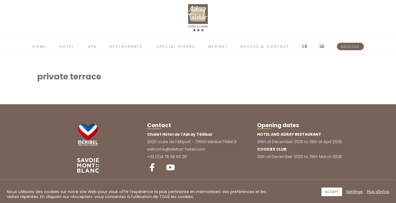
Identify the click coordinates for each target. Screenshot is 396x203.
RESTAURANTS (126, 46)
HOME (39, 46)
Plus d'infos (378, 191)
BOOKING (350, 46)
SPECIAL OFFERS (176, 46)
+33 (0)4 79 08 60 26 (167, 156)
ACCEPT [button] (332, 191)
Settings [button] (354, 191)
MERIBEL (217, 46)
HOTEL (66, 46)
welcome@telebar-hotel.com (176, 149)
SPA (92, 46)
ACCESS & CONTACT (264, 46)
